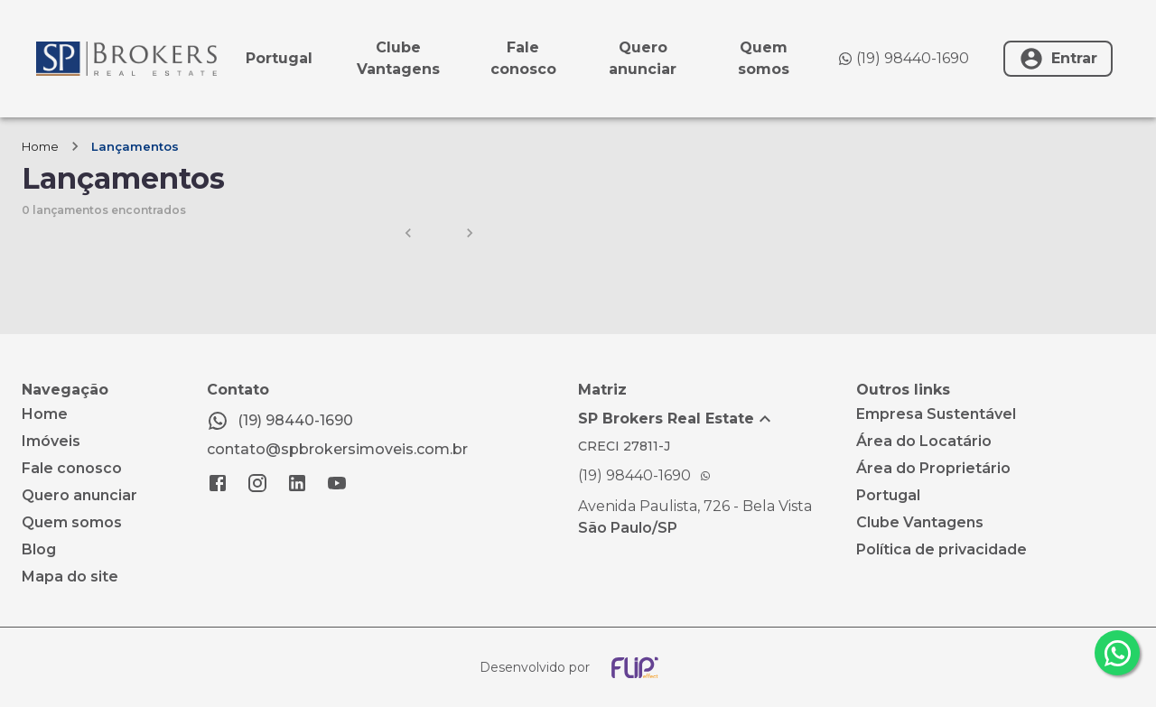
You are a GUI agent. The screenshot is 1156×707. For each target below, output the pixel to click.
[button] (717, 419)
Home (40, 146)
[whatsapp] (1117, 652)
